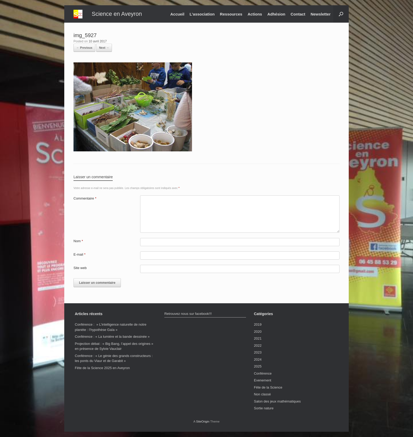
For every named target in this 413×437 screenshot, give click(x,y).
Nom (78, 241)
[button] (341, 14)
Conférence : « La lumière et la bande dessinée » (112, 337)
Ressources (231, 14)
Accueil (177, 14)
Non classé (262, 394)
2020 (258, 332)
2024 (258, 359)
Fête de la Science (268, 387)
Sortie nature (263, 408)
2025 (258, 366)
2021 (258, 338)
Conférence (263, 373)
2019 (258, 324)
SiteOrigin (202, 421)
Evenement (262, 380)
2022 (258, 345)
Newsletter (321, 14)
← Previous (84, 47)
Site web (80, 268)
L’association (202, 14)
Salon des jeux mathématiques (277, 401)
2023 (258, 352)
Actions (255, 14)
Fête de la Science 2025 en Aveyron (102, 368)
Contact (298, 14)
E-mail (79, 254)
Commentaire (84, 198)
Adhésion (276, 14)
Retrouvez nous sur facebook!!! (188, 314)
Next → (104, 47)
